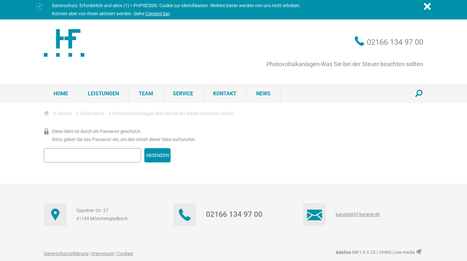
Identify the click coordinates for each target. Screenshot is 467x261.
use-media (408, 252)
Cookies (125, 253)
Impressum (102, 253)
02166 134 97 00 (395, 42)
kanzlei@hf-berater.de (358, 214)
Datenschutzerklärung (66, 253)
